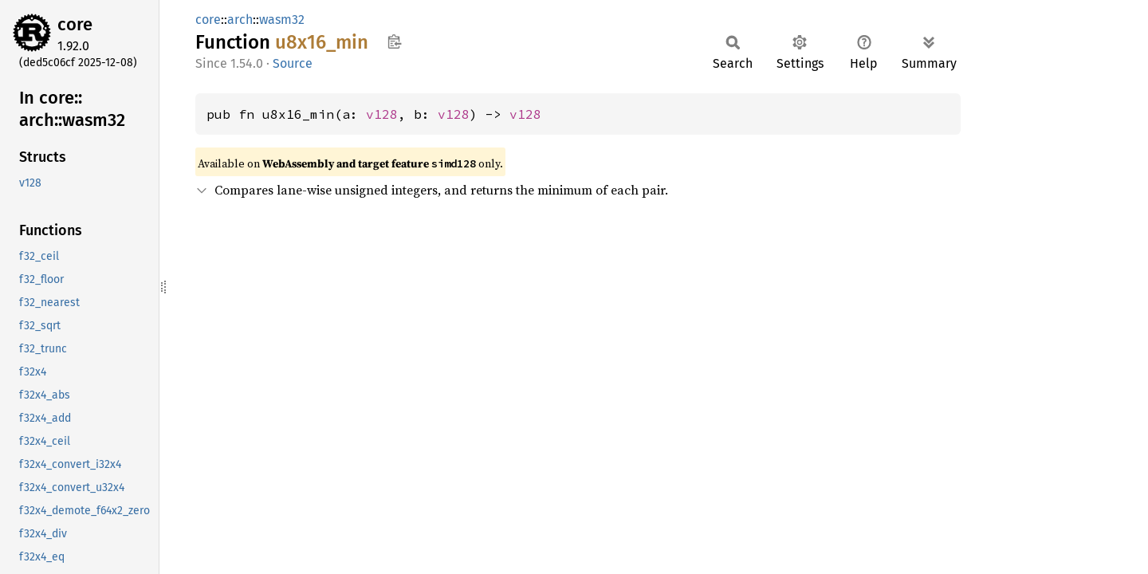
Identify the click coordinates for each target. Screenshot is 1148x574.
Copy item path (394, 41)
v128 (382, 114)
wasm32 (282, 19)
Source (293, 63)
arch (240, 19)
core (74, 24)
